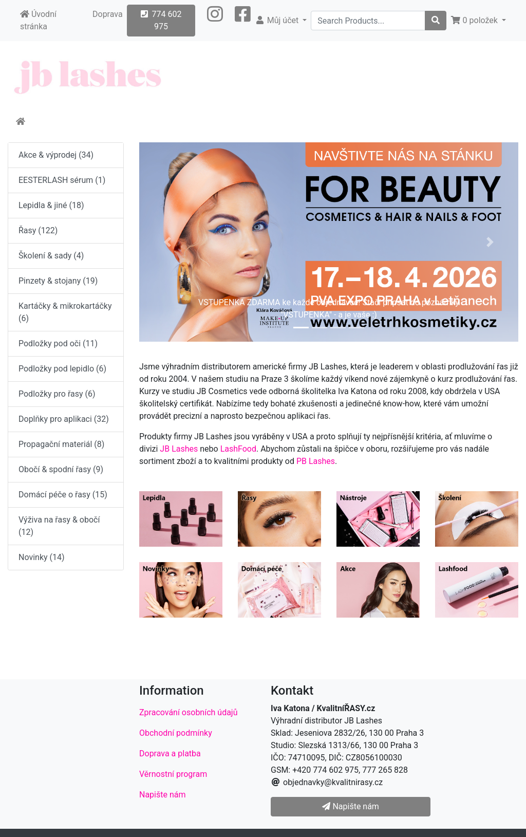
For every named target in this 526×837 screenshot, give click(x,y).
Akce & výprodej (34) (55, 155)
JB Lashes (179, 449)
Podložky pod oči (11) (58, 343)
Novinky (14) (41, 557)
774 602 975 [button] (161, 20)
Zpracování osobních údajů (188, 712)
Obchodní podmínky (175, 733)
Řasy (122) (38, 230)
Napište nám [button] (350, 806)
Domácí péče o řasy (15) (62, 494)
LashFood (238, 449)
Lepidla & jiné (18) (51, 205)
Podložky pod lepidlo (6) (62, 369)
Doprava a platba (170, 753)
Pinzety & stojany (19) (58, 281)
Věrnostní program (173, 774)
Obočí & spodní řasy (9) (60, 469)
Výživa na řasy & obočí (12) (59, 526)
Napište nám (162, 794)
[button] (215, 20)
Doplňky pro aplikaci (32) (63, 419)
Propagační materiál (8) (61, 444)
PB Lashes (315, 461)
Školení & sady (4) (51, 256)
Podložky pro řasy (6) (57, 394)
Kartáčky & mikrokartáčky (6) (64, 312)
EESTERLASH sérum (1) (61, 180)
